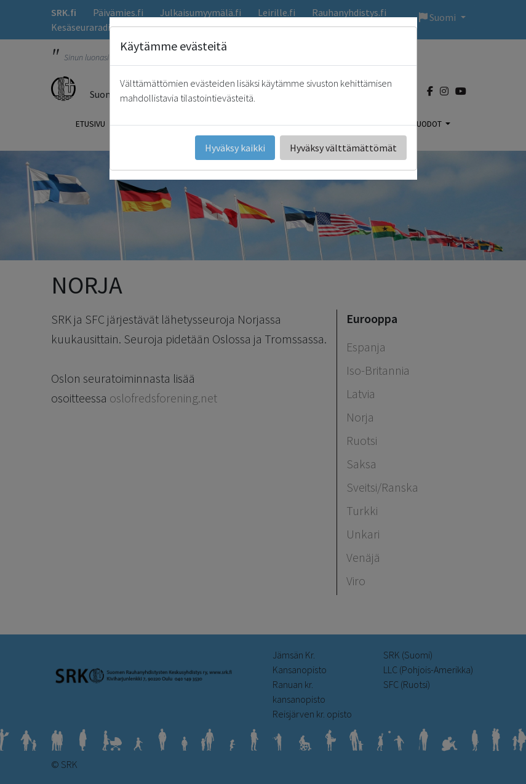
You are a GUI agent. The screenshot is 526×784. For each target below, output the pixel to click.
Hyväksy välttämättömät (343, 148)
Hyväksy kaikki (235, 148)
